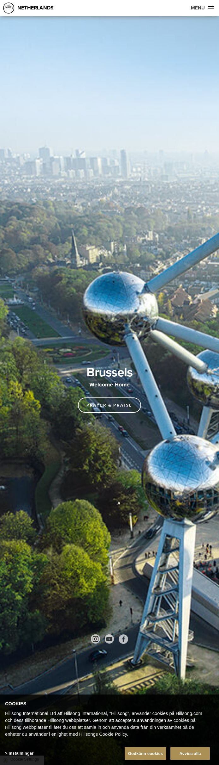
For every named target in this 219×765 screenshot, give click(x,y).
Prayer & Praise (109, 405)
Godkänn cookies (145, 754)
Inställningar (21, 754)
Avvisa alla (190, 754)
